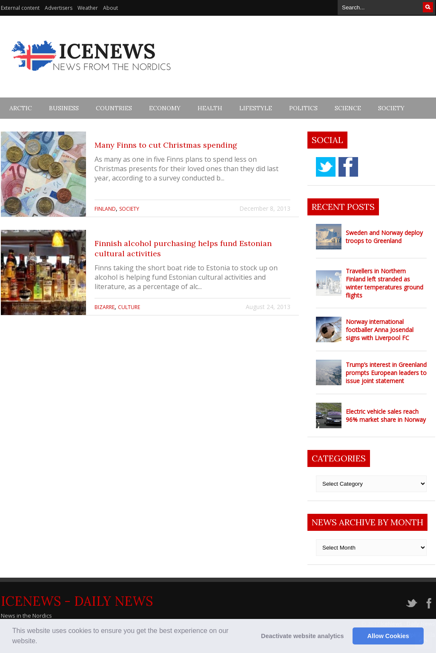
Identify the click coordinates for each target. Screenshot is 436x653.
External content (20, 7)
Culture (129, 307)
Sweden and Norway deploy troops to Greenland (384, 237)
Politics (303, 108)
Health (210, 108)
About (110, 7)
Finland (105, 208)
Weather (87, 7)
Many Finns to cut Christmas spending (166, 145)
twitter (326, 167)
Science (348, 108)
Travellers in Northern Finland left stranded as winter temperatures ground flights (384, 283)
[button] (40, 642)
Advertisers (58, 7)
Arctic (20, 108)
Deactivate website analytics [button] (302, 636)
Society (391, 108)
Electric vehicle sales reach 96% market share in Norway (386, 415)
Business (64, 108)
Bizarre (105, 307)
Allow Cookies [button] (388, 636)
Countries (114, 108)
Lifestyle (255, 108)
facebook (348, 167)
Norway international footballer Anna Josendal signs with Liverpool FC (379, 330)
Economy (165, 108)
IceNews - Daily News (77, 601)
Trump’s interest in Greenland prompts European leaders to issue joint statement (386, 373)
